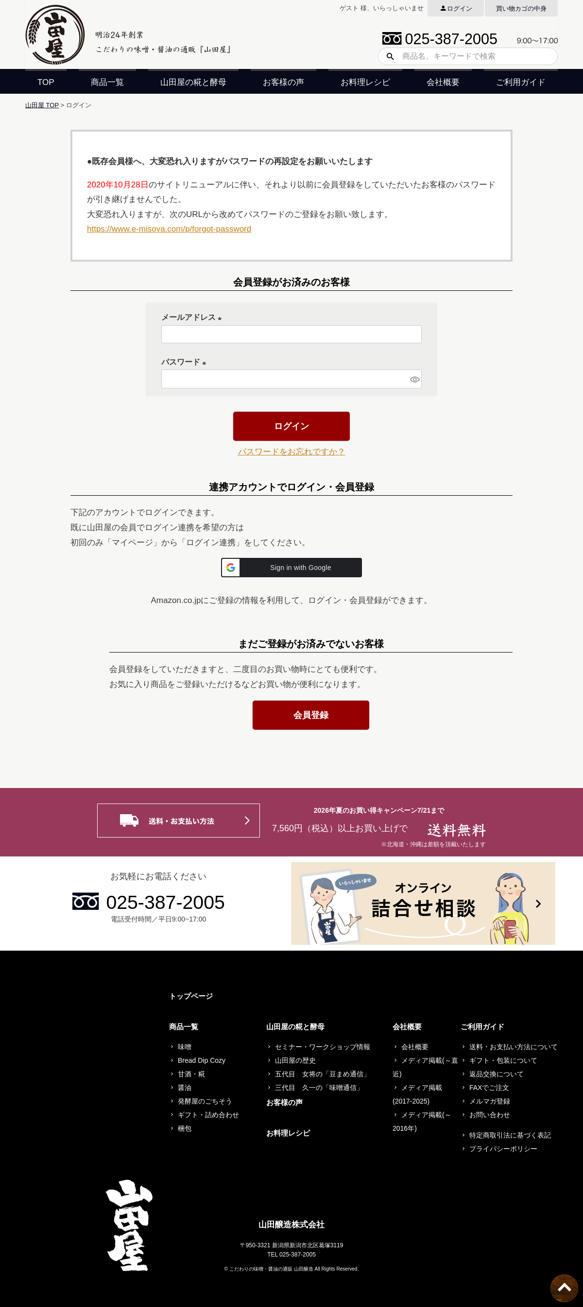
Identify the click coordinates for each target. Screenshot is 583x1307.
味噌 (184, 1047)
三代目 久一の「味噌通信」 (319, 1087)
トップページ (191, 996)
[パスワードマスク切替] (414, 379)
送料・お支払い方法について (513, 1047)
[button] (291, 567)
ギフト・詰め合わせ (208, 1115)
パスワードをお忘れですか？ (291, 451)
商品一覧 (107, 82)
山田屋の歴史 (295, 1060)
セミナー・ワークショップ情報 (322, 1047)
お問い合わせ (489, 1115)
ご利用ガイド (521, 82)
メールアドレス (193, 317)
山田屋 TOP (42, 105)
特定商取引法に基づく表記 (510, 1135)
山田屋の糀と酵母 (193, 82)
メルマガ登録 (489, 1101)
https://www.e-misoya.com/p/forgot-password (169, 229)
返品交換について (496, 1074)
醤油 (184, 1087)
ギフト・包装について (503, 1060)
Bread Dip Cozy (201, 1060)
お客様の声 (283, 82)
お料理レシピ (365, 82)
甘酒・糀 (191, 1074)
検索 (386, 56)
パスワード (185, 362)
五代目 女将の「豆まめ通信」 (322, 1074)
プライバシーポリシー (503, 1149)
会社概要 (443, 82)
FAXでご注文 (489, 1087)
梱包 (184, 1128)
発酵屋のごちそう (205, 1101)
